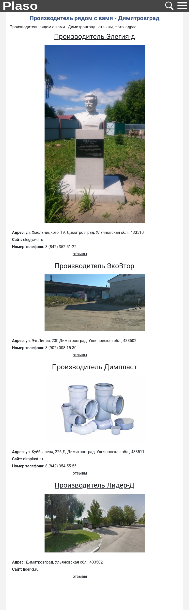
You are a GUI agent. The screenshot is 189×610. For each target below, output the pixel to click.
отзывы (80, 254)
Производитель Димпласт (94, 367)
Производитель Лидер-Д (94, 485)
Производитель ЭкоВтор (94, 266)
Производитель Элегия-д (94, 36)
